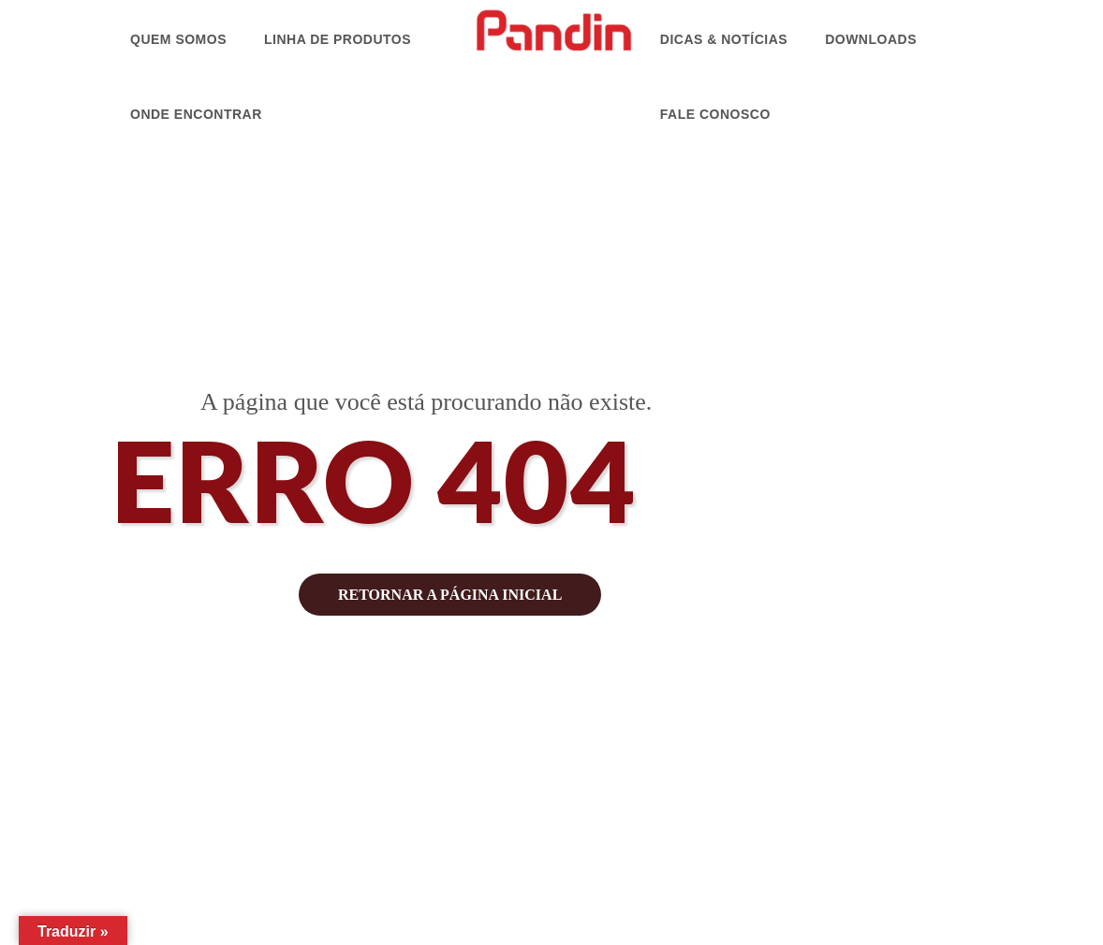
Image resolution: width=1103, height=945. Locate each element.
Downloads (871, 39)
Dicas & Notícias (723, 39)
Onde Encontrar (196, 114)
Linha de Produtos (337, 39)
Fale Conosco (715, 114)
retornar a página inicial (450, 595)
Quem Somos (178, 39)
